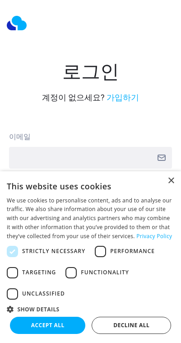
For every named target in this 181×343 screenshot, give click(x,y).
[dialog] (90, 257)
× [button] (170, 181)
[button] (90, 309)
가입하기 (123, 97)
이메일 (20, 136)
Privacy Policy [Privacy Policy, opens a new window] (154, 236)
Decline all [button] (131, 325)
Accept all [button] (48, 325)
